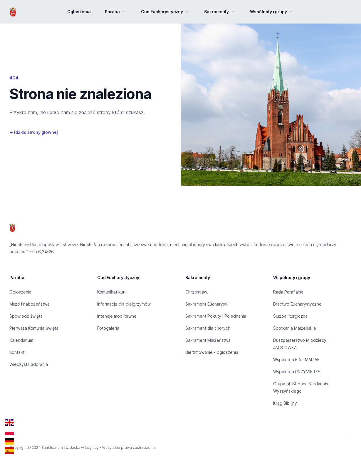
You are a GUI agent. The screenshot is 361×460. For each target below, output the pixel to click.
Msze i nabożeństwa (29, 303)
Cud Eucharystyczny (165, 12)
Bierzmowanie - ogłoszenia (211, 352)
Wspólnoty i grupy (272, 12)
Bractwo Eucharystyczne (297, 303)
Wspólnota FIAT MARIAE (296, 359)
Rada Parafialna (288, 291)
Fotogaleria (108, 328)
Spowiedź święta (26, 316)
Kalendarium (21, 340)
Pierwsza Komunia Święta (33, 328)
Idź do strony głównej (33, 132)
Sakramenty (220, 12)
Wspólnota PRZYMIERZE (296, 371)
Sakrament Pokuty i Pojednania (215, 316)
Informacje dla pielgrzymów (124, 303)
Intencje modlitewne (117, 316)
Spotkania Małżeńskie (294, 328)
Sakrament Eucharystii (206, 303)
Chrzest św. (196, 291)
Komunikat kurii (111, 291)
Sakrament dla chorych (207, 328)
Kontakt (16, 352)
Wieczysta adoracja (28, 364)
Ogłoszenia (79, 11)
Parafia (116, 12)
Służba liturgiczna (290, 316)
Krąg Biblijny (285, 403)
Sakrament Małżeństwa (208, 340)
